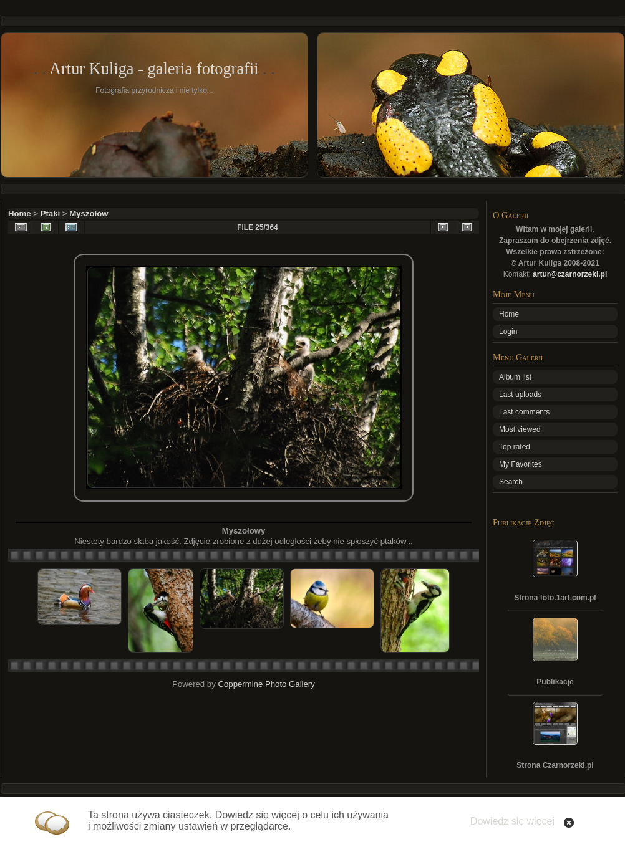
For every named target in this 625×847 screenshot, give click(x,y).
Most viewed (520, 429)
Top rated (514, 447)
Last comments (524, 412)
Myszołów (88, 213)
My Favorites (520, 464)
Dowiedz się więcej (512, 821)
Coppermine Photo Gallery (266, 684)
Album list (515, 377)
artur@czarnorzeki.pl (570, 274)
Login (508, 331)
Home (19, 213)
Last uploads (520, 394)
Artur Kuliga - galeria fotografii (154, 68)
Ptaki (51, 213)
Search (511, 481)
